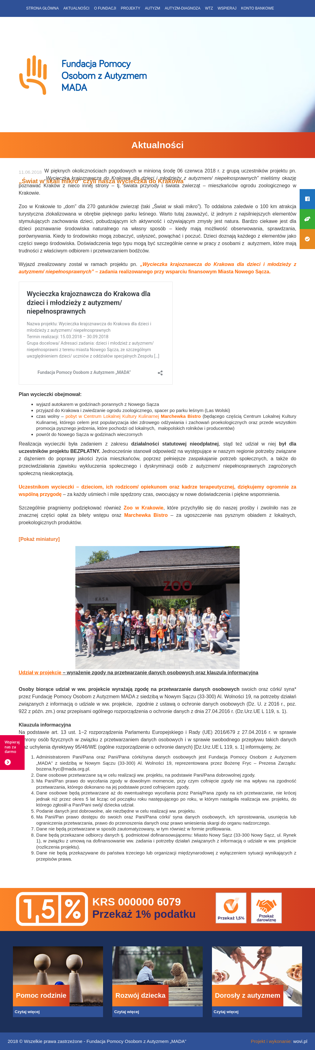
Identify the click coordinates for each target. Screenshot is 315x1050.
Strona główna (42, 8)
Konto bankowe (257, 8)
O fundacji (105, 8)
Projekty (130, 8)
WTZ (209, 8)
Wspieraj (226, 8)
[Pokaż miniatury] (39, 539)
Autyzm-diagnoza (182, 8)
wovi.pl (300, 1041)
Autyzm (152, 8)
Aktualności (76, 8)
